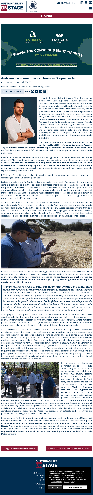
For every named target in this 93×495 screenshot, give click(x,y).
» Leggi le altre (19, 448)
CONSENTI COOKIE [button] (75, 487)
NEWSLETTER (66, 2)
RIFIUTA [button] (55, 487)
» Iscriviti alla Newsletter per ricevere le (68, 448)
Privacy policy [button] (69, 482)
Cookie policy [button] (56, 482)
